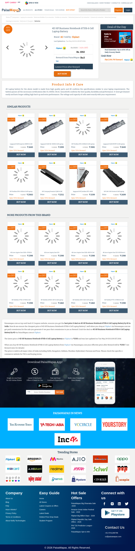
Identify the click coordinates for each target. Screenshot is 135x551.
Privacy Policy (11, 513)
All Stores (43, 502)
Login (128, 10)
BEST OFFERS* (70, 10)
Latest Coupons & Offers (48, 506)
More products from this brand (28, 215)
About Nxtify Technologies (15, 521)
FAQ (7, 506)
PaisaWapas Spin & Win (80, 532)
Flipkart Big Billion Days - (83, 516)
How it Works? (11, 510)
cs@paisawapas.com (113, 537)
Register (118, 10)
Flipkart (75, 37)
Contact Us (114, 527)
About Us (9, 498)
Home (41, 498)
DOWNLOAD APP (127, 3)
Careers (42, 510)
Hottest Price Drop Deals (48, 517)
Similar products (18, 106)
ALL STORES (38, 10)
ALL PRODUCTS (28, 10)
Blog (7, 502)
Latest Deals (44, 513)
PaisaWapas (60, 547)
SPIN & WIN (31, 3)
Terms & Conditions (13, 517)
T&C (57, 61)
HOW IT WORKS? (105, 3)
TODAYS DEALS (49, 10)
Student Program (45, 521)
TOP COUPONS (59, 10)
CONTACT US (116, 3)
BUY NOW (62, 74)
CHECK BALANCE (92, 3)
